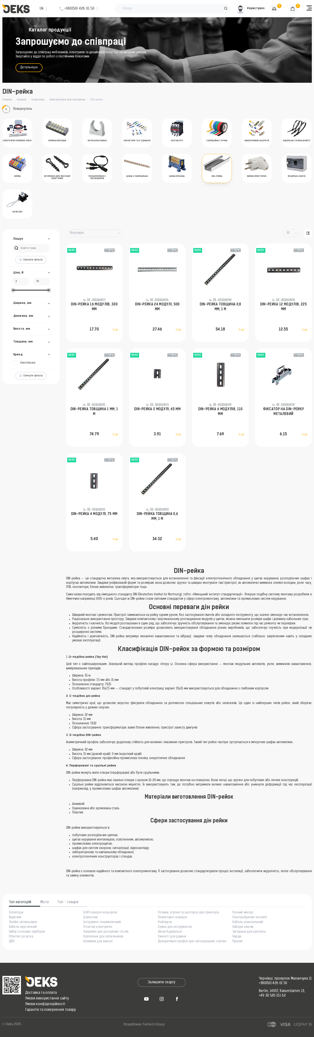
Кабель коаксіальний (247, 922)
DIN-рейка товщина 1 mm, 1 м (94, 412)
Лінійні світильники (23, 922)
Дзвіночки (90, 917)
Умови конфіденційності (45, 1004)
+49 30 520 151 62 (272, 995)
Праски (237, 941)
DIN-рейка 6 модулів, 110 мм (220, 412)
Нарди (236, 936)
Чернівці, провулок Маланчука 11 (285, 978)
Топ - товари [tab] (68, 902)
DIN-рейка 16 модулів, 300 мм (94, 307)
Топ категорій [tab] (20, 902)
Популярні (77, 233)
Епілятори (16, 912)
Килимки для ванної (98, 941)
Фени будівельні (170, 932)
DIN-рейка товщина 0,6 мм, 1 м (157, 516)
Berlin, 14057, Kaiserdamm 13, (282, 991)
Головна (7, 99)
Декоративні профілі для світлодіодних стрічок (192, 941)
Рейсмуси (165, 922)
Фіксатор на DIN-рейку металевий (283, 412)
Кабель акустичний (23, 927)
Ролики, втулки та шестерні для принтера (188, 912)
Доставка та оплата (41, 993)
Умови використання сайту (47, 998)
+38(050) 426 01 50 (273, 983)
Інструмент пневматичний (102, 922)
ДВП (12, 941)
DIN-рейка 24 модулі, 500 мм (157, 307)
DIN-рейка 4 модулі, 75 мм (94, 514)
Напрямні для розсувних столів (105, 932)
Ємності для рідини (172, 936)
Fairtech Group (153, 1024)
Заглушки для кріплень (249, 932)
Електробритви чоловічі (249, 917)
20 (288, 233)
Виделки (15, 917)
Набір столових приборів (27, 932)
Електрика (38, 99)
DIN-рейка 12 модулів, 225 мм (283, 307)
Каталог (22, 99)
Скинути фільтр (31, 259)
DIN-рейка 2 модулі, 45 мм (157, 409)
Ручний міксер (242, 912)
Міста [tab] (44, 902)
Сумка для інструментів (175, 927)
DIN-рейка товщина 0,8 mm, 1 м (220, 307)
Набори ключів (243, 927)
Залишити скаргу (162, 982)
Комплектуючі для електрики (67, 99)
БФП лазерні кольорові (100, 912)
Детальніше (29, 67)
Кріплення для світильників (103, 936)
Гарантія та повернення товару (50, 1010)
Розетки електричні (97, 927)
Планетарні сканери (172, 917)
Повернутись (17, 109)
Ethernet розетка (21, 936)
